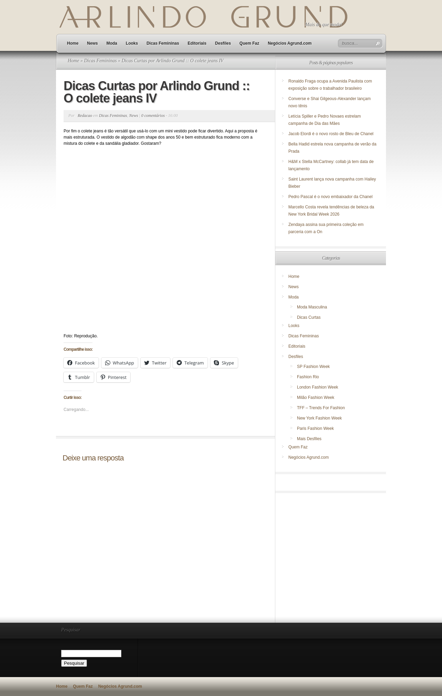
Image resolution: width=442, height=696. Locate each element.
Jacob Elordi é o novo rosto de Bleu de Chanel (331, 133)
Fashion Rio (308, 376)
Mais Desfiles (309, 438)
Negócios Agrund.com (290, 43)
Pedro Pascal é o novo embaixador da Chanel (331, 196)
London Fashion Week (317, 387)
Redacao (85, 115)
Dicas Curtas (309, 317)
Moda (112, 43)
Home (72, 43)
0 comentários (153, 115)
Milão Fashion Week (315, 397)
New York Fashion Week (319, 418)
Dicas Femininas (162, 43)
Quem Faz (249, 43)
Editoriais (197, 43)
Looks (132, 43)
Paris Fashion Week (315, 428)
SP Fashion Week (313, 366)
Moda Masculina (312, 307)
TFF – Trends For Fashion (321, 407)
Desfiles (223, 43)
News (92, 43)
